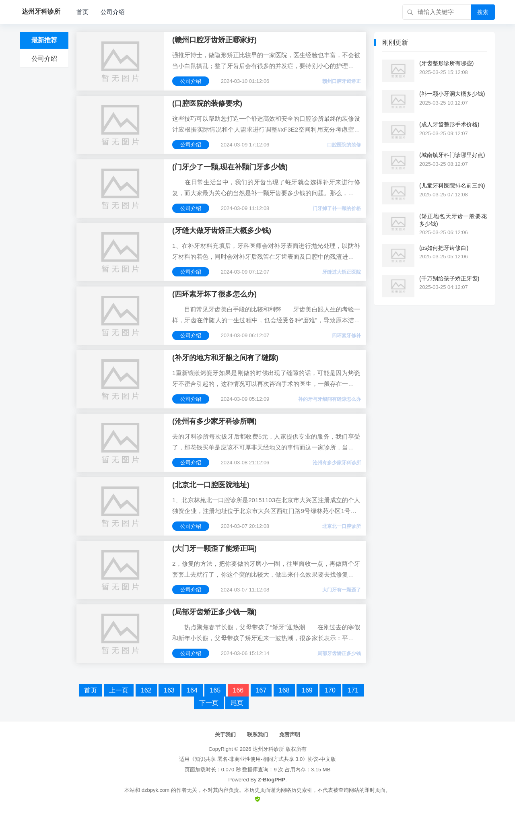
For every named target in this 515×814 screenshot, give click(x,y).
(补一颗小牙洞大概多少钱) (452, 94)
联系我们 (257, 735)
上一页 (118, 690)
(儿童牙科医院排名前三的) (452, 185)
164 (192, 690)
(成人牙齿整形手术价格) (449, 124)
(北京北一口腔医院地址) (210, 485)
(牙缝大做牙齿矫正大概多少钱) (221, 231)
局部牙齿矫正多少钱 (339, 653)
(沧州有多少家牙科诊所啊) (214, 421)
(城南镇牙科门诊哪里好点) (452, 155)
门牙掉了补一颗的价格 (337, 208)
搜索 (482, 12)
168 (284, 690)
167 (261, 690)
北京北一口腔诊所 (341, 526)
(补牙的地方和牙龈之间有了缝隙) (225, 358)
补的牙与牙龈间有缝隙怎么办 (329, 399)
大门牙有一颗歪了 (341, 590)
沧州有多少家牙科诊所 (337, 463)
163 (169, 690)
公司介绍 (113, 11)
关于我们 (225, 735)
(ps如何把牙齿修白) (443, 248)
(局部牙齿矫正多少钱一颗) (214, 612)
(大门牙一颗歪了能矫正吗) (214, 548)
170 (330, 690)
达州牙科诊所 (268, 749)
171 (353, 690)
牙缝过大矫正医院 (341, 272)
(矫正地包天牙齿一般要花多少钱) (453, 220)
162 (146, 690)
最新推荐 (44, 40)
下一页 (208, 702)
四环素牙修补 (346, 335)
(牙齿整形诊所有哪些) (446, 63)
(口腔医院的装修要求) (207, 103)
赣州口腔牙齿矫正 (341, 81)
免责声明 (289, 735)
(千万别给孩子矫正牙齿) (449, 278)
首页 (82, 11)
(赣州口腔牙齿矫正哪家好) (214, 40)
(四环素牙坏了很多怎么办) (214, 294)
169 (307, 690)
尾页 (237, 702)
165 (215, 690)
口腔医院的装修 (344, 145)
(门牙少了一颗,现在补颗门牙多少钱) (230, 167)
